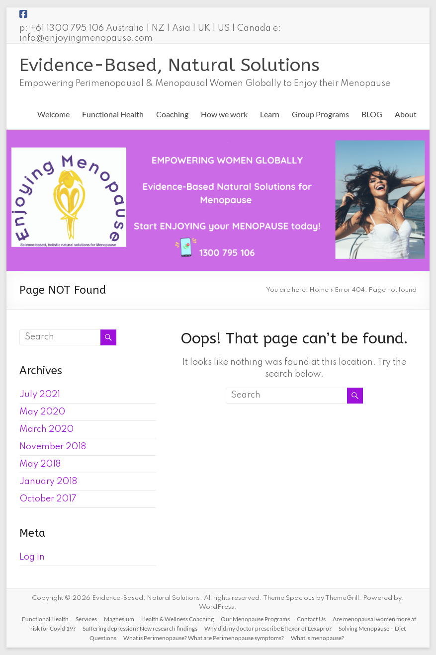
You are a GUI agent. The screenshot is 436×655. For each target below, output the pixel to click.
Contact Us (311, 619)
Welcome (53, 114)
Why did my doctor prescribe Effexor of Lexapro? (268, 628)
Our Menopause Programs (255, 619)
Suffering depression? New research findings (140, 628)
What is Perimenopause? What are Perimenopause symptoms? (203, 638)
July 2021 (39, 394)
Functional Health (113, 114)
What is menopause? (317, 638)
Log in (32, 557)
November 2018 (52, 446)
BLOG (371, 114)
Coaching (172, 114)
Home (319, 290)
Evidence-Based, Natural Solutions (169, 65)
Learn (269, 114)
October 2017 (48, 498)
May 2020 (42, 412)
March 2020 (46, 429)
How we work (224, 114)
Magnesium (119, 619)
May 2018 (40, 464)
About (406, 114)
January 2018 (48, 481)
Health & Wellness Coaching (177, 619)
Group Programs (320, 114)
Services (86, 619)
